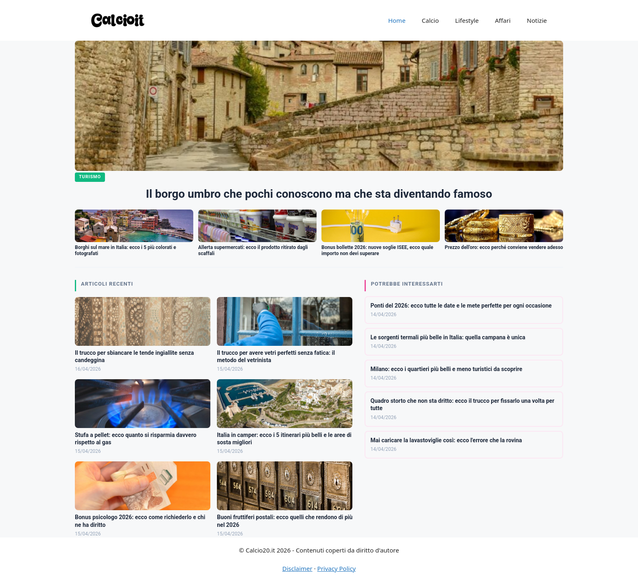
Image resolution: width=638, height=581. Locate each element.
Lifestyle (467, 20)
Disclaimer (297, 568)
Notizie (537, 20)
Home (397, 20)
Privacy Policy (336, 568)
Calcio (430, 20)
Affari (502, 20)
